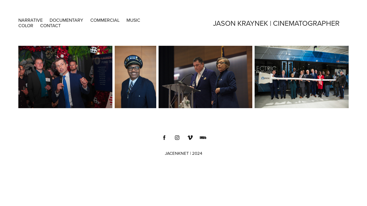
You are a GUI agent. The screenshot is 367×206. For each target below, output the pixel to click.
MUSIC (133, 20)
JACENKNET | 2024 (183, 153)
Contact (50, 25)
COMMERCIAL (105, 20)
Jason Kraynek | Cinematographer (276, 23)
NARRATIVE (30, 20)
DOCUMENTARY (66, 20)
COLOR (25, 25)
